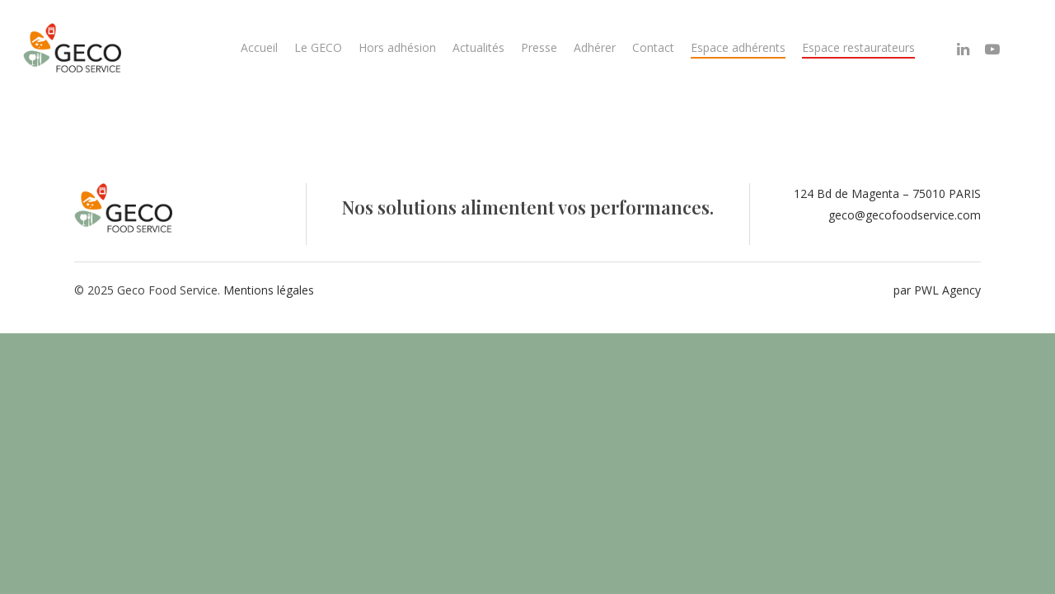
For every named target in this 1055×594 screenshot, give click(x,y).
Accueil (259, 47)
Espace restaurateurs (858, 47)
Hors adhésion (397, 47)
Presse (539, 47)
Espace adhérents (738, 47)
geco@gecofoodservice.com (904, 215)
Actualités (478, 47)
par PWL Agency (937, 290)
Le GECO (318, 47)
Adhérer (595, 47)
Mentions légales (268, 290)
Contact (653, 47)
